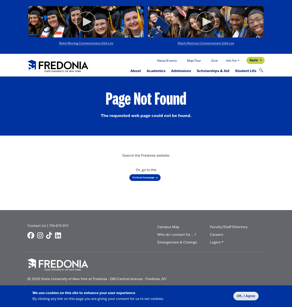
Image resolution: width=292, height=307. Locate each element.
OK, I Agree (246, 296)
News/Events (167, 61)
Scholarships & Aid (213, 70)
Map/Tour (194, 61)
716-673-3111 (59, 225)
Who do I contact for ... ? (176, 234)
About (135, 70)
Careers (216, 234)
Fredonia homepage (143, 177)
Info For (231, 61)
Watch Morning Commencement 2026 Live (86, 43)
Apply (253, 60)
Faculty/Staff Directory (229, 227)
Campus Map (168, 227)
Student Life (245, 70)
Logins (215, 242)
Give (214, 61)
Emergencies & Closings (177, 242)
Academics (156, 70)
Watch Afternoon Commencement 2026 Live (206, 43)
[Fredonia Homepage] (57, 66)
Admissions (181, 70)
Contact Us (36, 225)
